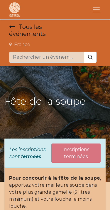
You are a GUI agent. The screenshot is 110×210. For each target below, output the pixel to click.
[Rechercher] (90, 57)
